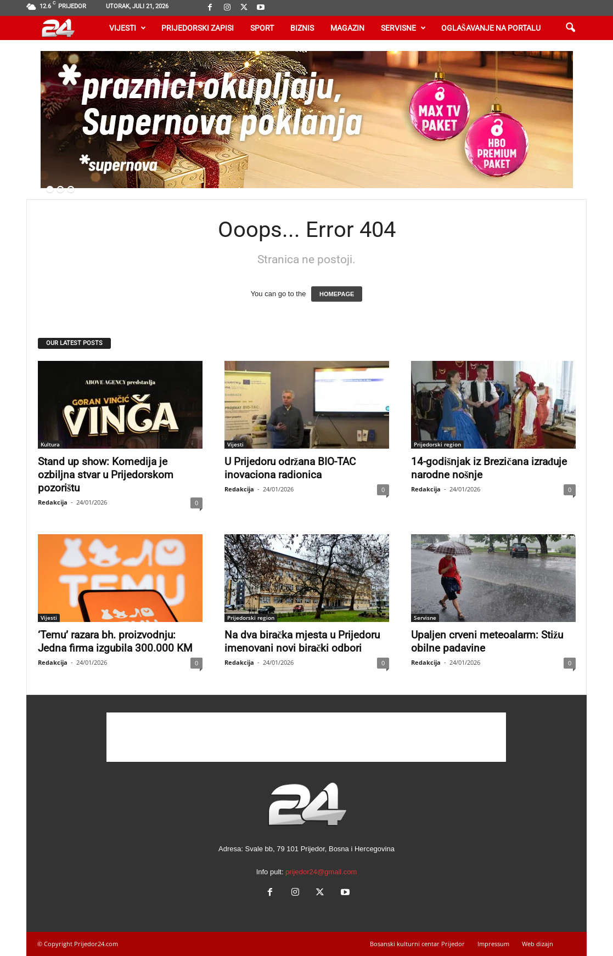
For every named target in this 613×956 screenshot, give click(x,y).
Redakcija (53, 502)
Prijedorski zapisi (197, 28)
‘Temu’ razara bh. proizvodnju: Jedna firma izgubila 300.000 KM (115, 641)
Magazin (347, 28)
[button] (570, 28)
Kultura (50, 444)
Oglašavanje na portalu (491, 28)
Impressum (493, 944)
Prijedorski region (437, 444)
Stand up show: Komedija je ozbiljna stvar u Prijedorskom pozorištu (105, 474)
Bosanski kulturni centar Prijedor (417, 944)
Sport (262, 28)
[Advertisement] (306, 737)
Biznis (302, 28)
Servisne (403, 28)
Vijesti (127, 28)
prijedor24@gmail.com (321, 872)
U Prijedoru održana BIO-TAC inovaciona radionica (290, 468)
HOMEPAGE (336, 294)
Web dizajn (537, 944)
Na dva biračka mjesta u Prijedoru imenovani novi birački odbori (302, 641)
